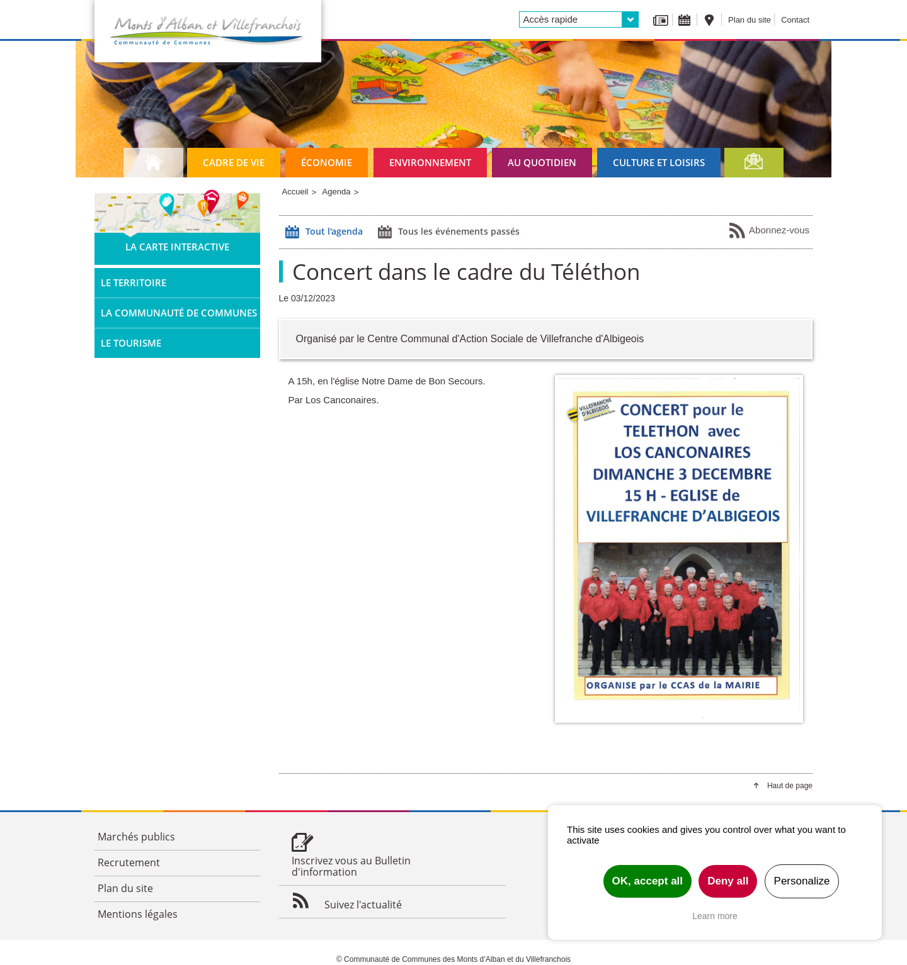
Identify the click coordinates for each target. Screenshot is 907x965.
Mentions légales (138, 914)
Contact (795, 20)
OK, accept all (647, 881)
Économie (326, 162)
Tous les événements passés (447, 232)
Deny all (727, 881)
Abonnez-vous (768, 231)
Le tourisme (131, 343)
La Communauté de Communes (179, 312)
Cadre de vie (234, 162)
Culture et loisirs (659, 162)
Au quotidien (542, 162)
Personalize (802, 881)
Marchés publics (136, 837)
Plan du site (749, 20)
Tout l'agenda (322, 232)
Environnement (430, 162)
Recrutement (129, 862)
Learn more (715, 916)
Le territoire (133, 282)
